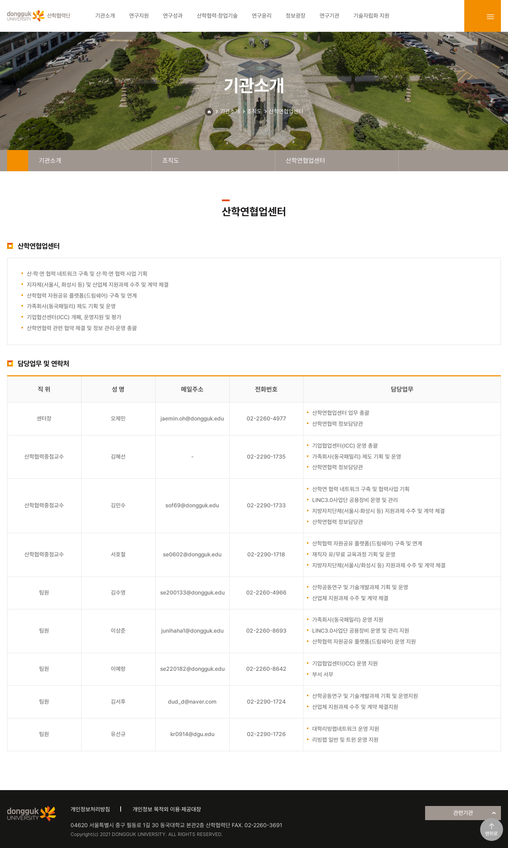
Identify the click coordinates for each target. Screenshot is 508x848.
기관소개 (230, 111)
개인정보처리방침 (90, 809)
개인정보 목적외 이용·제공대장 (167, 809)
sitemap (490, 16)
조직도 (254, 111)
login (474, 16)
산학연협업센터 (286, 111)
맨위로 (491, 833)
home (17, 160)
